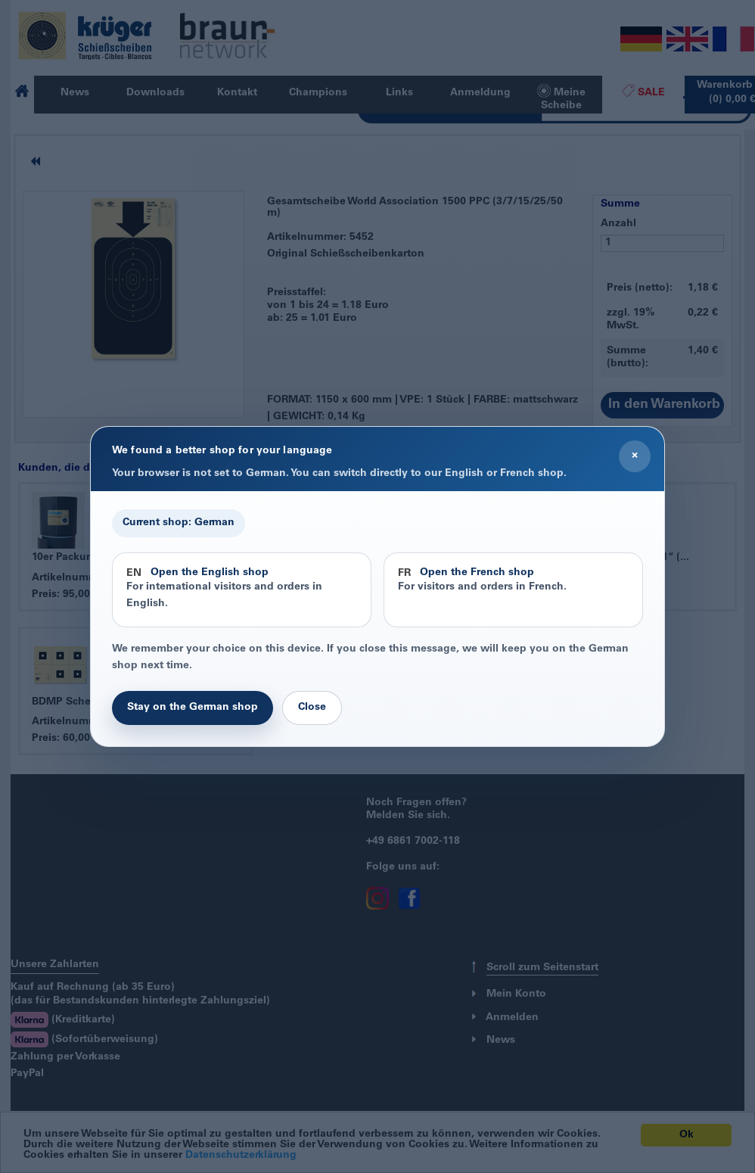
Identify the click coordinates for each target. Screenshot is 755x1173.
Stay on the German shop (192, 707)
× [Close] (635, 455)
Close (312, 707)
